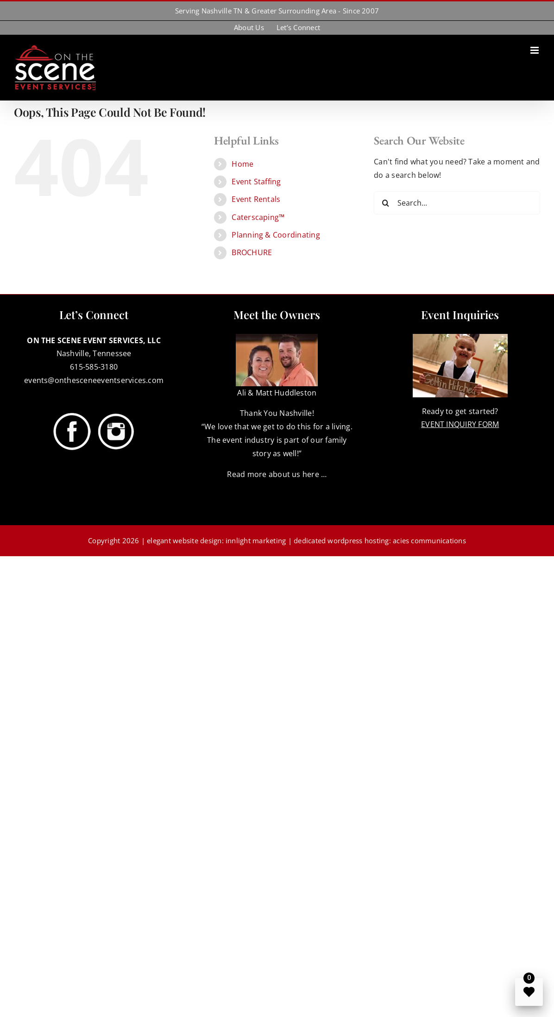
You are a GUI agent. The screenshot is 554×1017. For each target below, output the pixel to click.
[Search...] (457, 202)
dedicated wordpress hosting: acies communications (380, 540)
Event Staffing (256, 181)
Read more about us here (273, 474)
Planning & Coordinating (276, 235)
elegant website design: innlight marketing (216, 540)
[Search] (385, 202)
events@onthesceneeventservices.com (94, 380)
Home (242, 164)
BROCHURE (252, 252)
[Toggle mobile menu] (535, 50)
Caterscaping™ (258, 217)
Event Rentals (256, 199)
